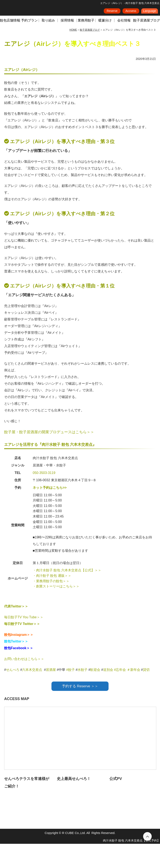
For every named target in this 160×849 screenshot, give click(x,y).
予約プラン (29, 25)
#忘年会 (120, 675)
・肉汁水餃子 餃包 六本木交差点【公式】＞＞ (67, 575)
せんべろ (12, 675)
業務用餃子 (86, 25)
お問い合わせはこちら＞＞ (24, 664)
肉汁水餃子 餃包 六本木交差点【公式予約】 (131, 845)
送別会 (108, 675)
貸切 (146, 675)
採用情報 (67, 25)
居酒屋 (51, 675)
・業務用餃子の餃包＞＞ (51, 586)
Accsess (130, 12)
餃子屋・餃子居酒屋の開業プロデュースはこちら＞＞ (49, 437)
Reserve (112, 12)
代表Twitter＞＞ (16, 611)
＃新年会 (133, 675)
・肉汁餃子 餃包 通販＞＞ (52, 581)
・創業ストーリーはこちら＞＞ (56, 591)
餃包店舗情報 (10, 25)
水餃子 (83, 675)
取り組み (48, 25)
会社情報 (124, 25)
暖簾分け (105, 25)
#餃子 (70, 675)
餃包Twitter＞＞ (16, 646)
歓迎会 (95, 675)
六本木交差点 (32, 675)
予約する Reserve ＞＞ (80, 691)
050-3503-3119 (44, 478)
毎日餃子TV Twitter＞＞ (22, 629)
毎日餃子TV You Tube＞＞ (23, 622)
